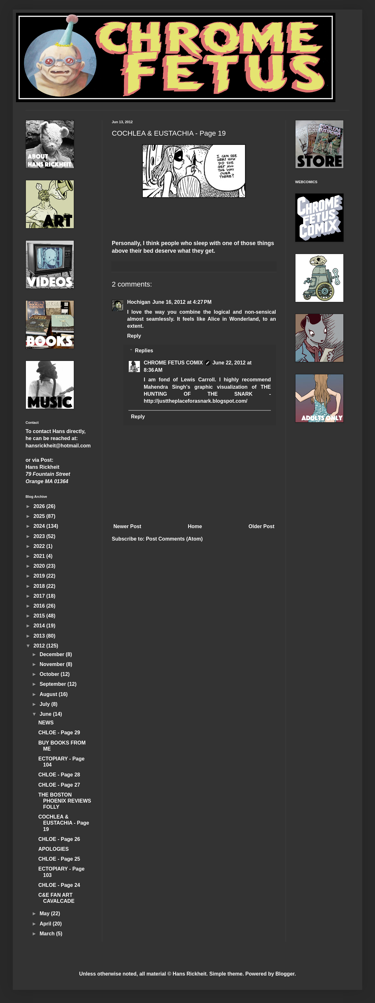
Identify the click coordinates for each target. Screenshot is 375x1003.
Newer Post (127, 526)
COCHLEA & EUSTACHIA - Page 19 (63, 823)
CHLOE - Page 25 (59, 859)
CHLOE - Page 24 (59, 885)
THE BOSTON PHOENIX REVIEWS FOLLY (64, 801)
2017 (40, 596)
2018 (40, 586)
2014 (40, 625)
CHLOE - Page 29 (59, 732)
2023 (40, 536)
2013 (40, 636)
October (50, 674)
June (46, 714)
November (53, 664)
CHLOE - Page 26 (59, 839)
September (53, 684)
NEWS (46, 722)
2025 (40, 516)
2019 (40, 576)
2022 (40, 546)
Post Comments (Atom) (174, 539)
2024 (40, 526)
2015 (40, 615)
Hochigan (138, 302)
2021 (40, 556)
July (45, 704)
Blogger (285, 974)
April (46, 923)
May (45, 913)
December (53, 654)
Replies (144, 350)
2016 (40, 606)
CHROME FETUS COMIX (173, 362)
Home (195, 526)
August (49, 694)
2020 (40, 566)
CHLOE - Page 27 (59, 785)
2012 (40, 645)
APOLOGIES (53, 849)
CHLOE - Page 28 (59, 774)
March (48, 933)
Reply (134, 336)
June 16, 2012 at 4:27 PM (181, 302)
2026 (40, 506)
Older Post (261, 526)
